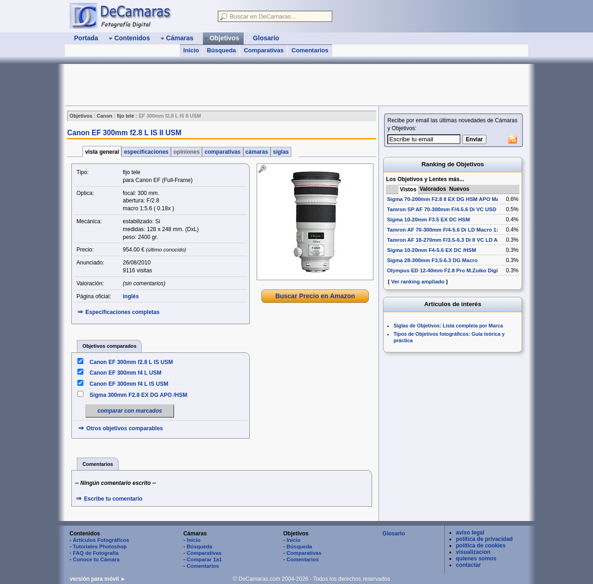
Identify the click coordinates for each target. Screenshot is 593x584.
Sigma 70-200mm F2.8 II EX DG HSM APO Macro (447, 199)
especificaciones (146, 152)
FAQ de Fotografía (96, 553)
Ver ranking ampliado (417, 281)
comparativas (222, 152)
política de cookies (480, 545)
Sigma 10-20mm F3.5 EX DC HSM (428, 219)
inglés (131, 296)
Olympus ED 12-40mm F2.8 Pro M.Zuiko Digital (445, 270)
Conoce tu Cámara (96, 559)
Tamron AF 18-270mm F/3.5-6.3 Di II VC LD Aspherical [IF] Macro (467, 240)
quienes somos (476, 558)
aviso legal (470, 532)
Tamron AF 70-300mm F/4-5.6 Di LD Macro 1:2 (444, 229)
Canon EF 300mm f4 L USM (125, 373)
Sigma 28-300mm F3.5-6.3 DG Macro (432, 260)
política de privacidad (484, 539)
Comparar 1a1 (204, 559)
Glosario (394, 533)
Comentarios (309, 50)
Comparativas (264, 50)
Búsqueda (221, 50)
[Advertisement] (233, 85)
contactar (468, 565)
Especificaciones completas (122, 312)
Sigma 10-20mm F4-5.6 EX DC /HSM (431, 250)
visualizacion (473, 552)
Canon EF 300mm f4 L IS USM (128, 384)
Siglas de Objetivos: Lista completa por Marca (448, 325)
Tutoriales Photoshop (99, 546)
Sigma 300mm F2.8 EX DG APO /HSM (138, 395)
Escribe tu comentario (113, 499)
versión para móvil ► (98, 579)
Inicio (191, 50)
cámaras (257, 152)
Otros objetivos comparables (124, 428)
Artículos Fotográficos (101, 540)
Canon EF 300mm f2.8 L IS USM (131, 362)
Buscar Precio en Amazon (315, 296)
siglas (280, 152)
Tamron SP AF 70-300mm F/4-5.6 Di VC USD (441, 209)
